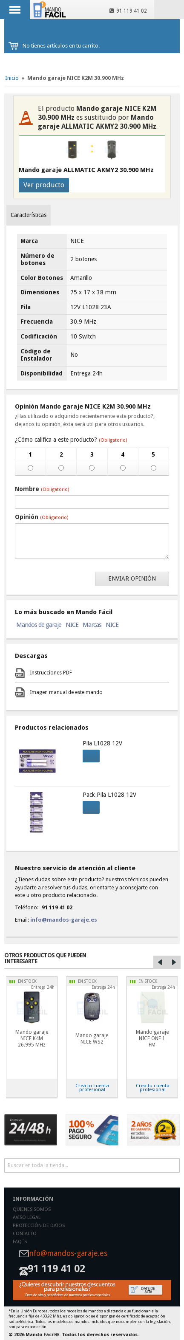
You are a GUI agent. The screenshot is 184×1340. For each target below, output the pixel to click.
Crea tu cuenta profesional (92, 1087)
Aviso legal (26, 1217)
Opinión (41, 516)
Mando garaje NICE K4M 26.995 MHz (31, 1038)
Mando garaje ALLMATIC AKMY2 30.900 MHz (86, 170)
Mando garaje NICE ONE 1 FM (152, 1038)
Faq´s (20, 1241)
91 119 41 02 (128, 11)
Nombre (42, 488)
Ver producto (43, 185)
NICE (72, 625)
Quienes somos (32, 1209)
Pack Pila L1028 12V (109, 794)
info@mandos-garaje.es (63, 920)
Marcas (92, 625)
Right (174, 962)
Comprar (89, 754)
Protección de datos (39, 1225)
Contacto (25, 1233)
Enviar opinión (132, 578)
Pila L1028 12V (102, 743)
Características (28, 215)
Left (160, 962)
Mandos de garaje (38, 625)
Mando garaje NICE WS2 (91, 1039)
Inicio (12, 78)
